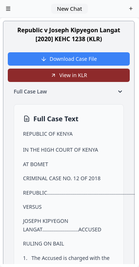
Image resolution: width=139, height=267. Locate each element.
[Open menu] (8, 9)
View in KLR (68, 75)
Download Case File (69, 58)
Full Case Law (69, 91)
